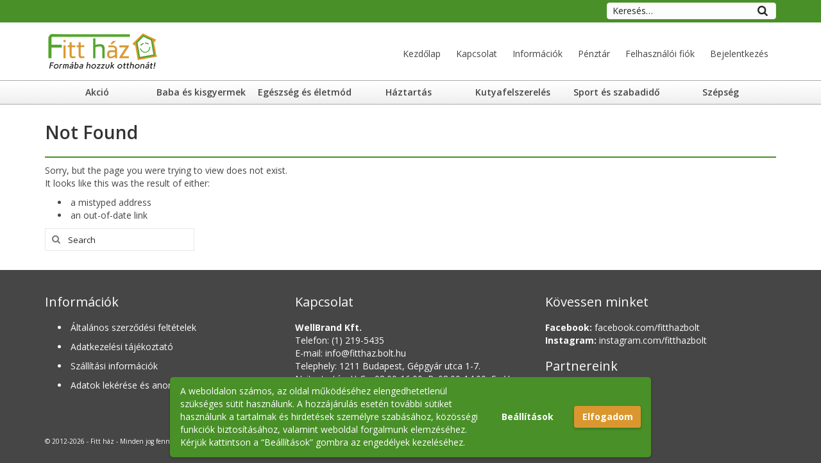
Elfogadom (607, 416)
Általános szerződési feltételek (133, 327)
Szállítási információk (114, 366)
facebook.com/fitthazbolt (622, 327)
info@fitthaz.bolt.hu (365, 353)
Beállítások (528, 416)
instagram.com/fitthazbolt (626, 340)
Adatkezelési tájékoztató (122, 347)
